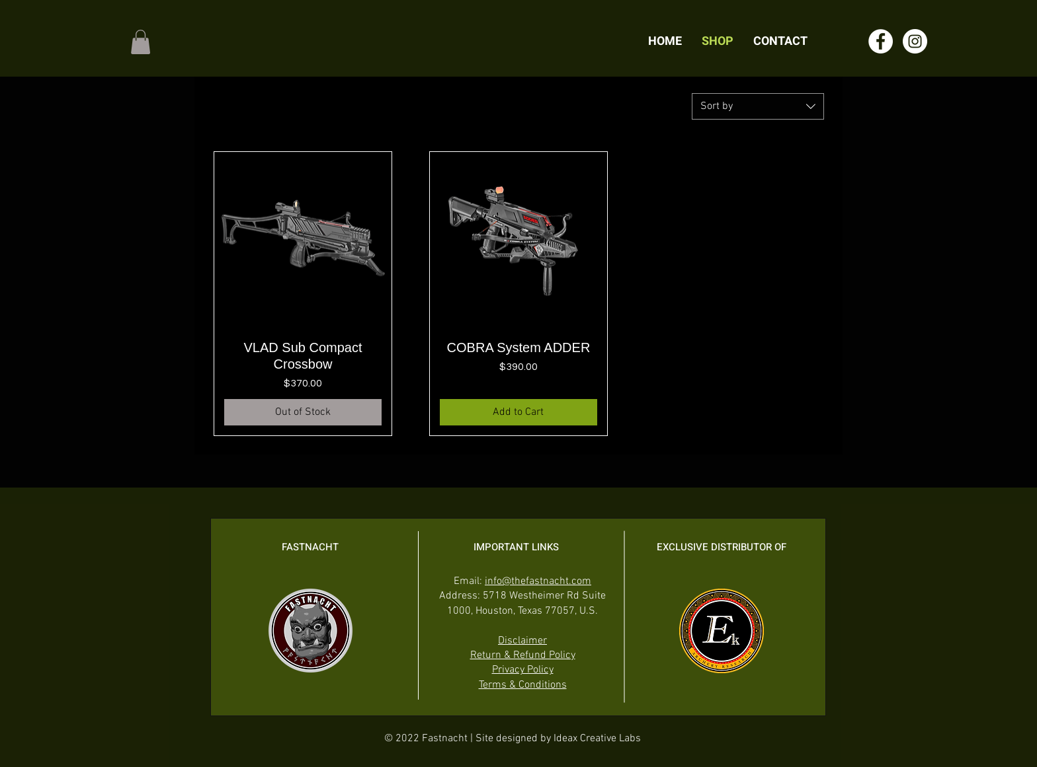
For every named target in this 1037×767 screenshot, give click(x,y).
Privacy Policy (523, 669)
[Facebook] (880, 41)
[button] (140, 42)
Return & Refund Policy (522, 655)
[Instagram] (915, 41)
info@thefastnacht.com (538, 581)
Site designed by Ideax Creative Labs (558, 738)
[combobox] (758, 106)
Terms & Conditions (523, 685)
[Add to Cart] (518, 412)
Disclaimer (522, 640)
